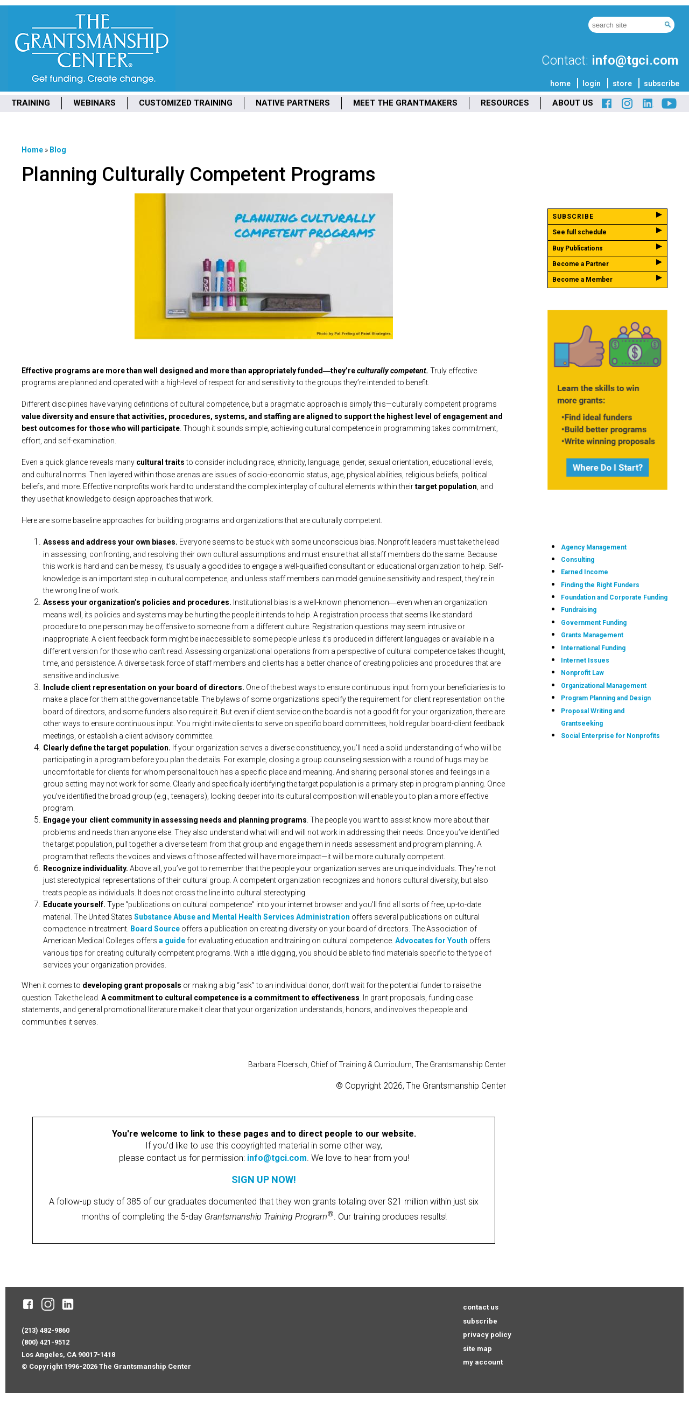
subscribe (661, 83)
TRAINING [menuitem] (30, 103)
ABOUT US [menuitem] (572, 103)
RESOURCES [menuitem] (505, 103)
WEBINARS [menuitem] (94, 103)
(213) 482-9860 (45, 1330)
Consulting (577, 559)
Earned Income (584, 572)
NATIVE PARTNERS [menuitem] (293, 103)
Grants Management (592, 635)
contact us (480, 1307)
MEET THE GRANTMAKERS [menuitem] (405, 103)
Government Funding (594, 623)
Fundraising (578, 610)
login (591, 83)
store (622, 83)
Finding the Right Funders (600, 585)
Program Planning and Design (606, 698)
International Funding (593, 648)
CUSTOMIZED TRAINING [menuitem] (186, 103)
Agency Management (594, 547)
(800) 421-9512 (45, 1342)
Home (32, 149)
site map (477, 1349)
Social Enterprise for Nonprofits (610, 736)
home (560, 83)
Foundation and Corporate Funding (614, 597)
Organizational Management (603, 686)
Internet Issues (585, 660)
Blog (58, 149)
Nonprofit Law (582, 673)
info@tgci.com (635, 60)
